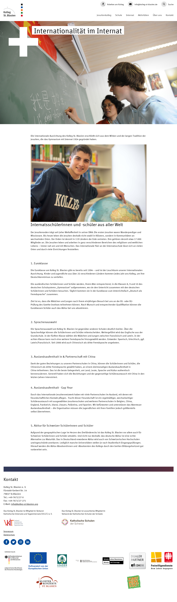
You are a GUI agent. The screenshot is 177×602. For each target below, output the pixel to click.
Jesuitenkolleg (104, 15)
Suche (167, 4)
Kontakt (169, 15)
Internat (130, 15)
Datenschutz (9, 534)
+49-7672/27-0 (16, 497)
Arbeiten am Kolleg (112, 4)
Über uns (157, 15)
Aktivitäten (143, 15)
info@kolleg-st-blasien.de (142, 4)
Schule (118, 15)
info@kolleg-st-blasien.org (24, 504)
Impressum (8, 531)
